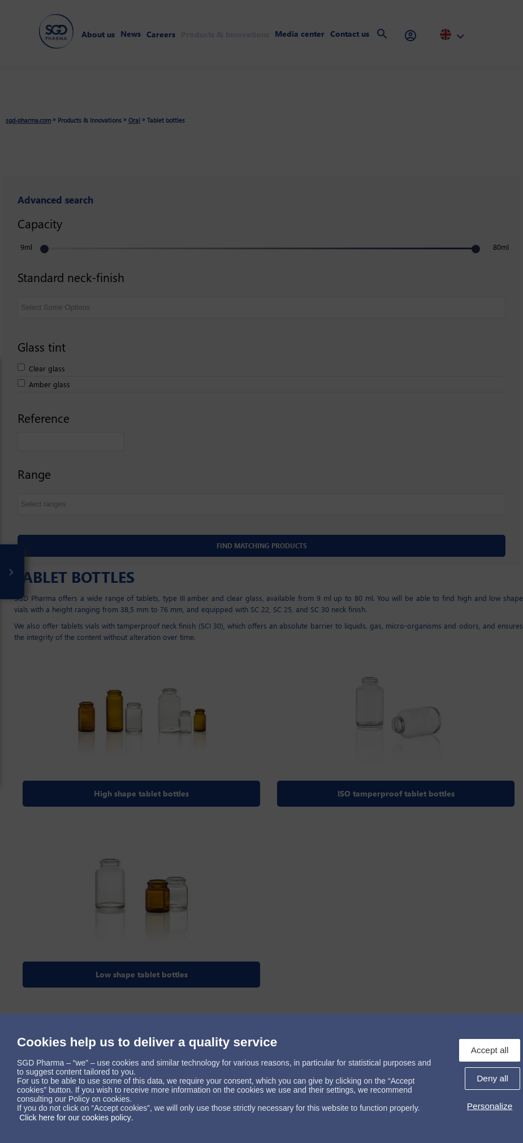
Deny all (492, 1078)
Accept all (490, 1050)
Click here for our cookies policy (75, 1117)
